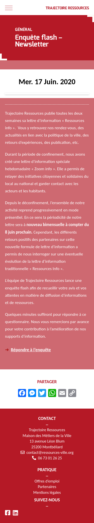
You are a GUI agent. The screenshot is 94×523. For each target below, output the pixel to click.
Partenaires (47, 486)
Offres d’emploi (47, 481)
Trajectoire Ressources (67, 8)
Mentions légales (47, 492)
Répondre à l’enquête (31, 350)
